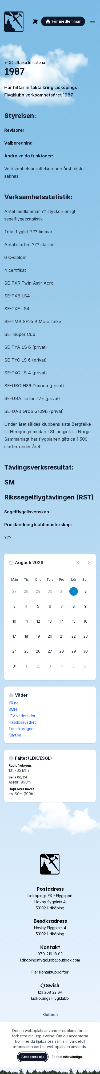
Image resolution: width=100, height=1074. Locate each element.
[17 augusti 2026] (14, 636)
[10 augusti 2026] (14, 621)
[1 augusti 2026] (73, 591)
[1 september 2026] (26, 666)
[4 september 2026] (62, 666)
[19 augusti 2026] (38, 636)
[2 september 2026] (38, 666)
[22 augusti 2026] (73, 636)
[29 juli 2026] (38, 591)
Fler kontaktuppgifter (50, 972)
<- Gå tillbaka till (24, 62)
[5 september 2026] (73, 666)
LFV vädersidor (22, 716)
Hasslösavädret (22, 722)
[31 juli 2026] (62, 591)
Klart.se (15, 735)
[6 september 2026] (85, 666)
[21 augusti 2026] (62, 636)
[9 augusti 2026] (85, 606)
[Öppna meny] (92, 21)
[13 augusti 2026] (50, 621)
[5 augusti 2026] (38, 606)
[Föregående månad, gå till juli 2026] (78, 562)
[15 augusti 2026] (73, 621)
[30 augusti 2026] (85, 651)
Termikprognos (22, 728)
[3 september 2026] (50, 666)
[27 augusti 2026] (50, 651)
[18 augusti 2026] (26, 636)
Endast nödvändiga (67, 1057)
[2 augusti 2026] (85, 591)
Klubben (50, 1014)
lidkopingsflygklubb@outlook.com (50, 960)
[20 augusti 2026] (50, 636)
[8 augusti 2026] (73, 606)
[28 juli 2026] (26, 591)
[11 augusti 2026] (26, 621)
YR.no (14, 703)
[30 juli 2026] (50, 591)
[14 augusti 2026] (62, 621)
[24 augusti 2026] (14, 651)
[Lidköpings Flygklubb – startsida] (13, 21)
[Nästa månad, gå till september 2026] (89, 562)
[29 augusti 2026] (73, 651)
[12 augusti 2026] (38, 621)
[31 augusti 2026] (14, 666)
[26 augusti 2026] (38, 651)
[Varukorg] (35, 21)
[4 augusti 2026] (26, 606)
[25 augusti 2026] (26, 651)
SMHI (13, 709)
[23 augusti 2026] (85, 636)
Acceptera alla (32, 1057)
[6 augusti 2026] (50, 606)
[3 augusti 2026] (14, 606)
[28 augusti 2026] (62, 651)
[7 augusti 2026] (62, 606)
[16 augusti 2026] (85, 621)
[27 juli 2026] (14, 591)
